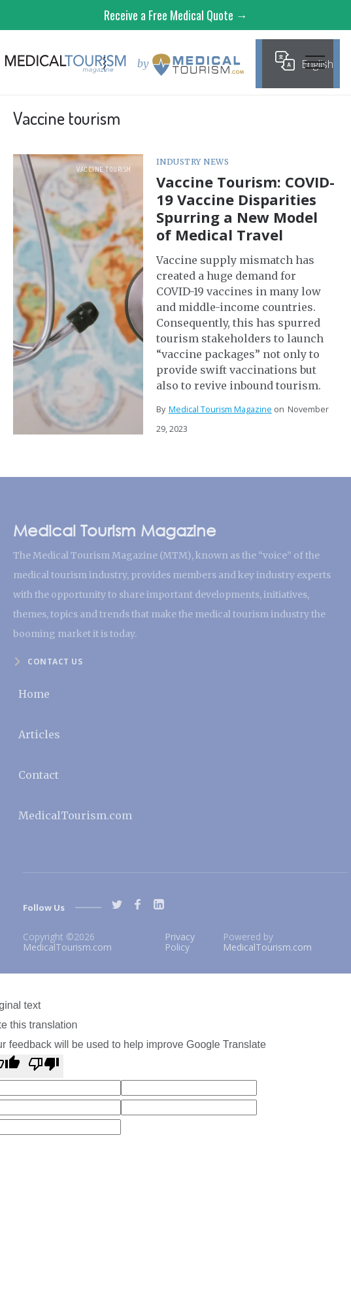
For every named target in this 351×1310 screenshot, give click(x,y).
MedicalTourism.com (75, 815)
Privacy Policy (180, 941)
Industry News (192, 162)
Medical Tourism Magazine (220, 409)
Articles (39, 734)
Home (34, 693)
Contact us (54, 661)
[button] (315, 65)
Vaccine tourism (103, 169)
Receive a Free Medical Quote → (176, 15)
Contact (38, 774)
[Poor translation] (43, 1066)
